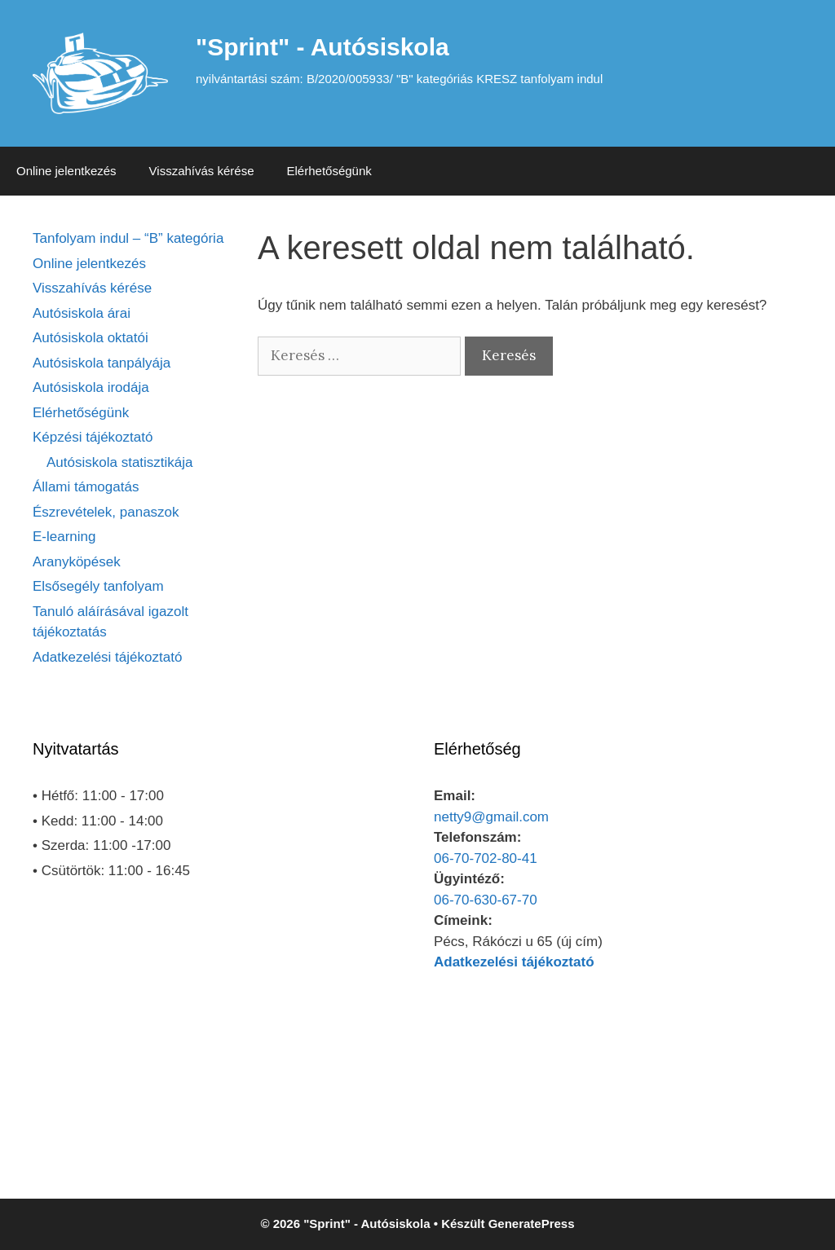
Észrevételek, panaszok (106, 512)
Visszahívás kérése (201, 171)
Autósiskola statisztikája (119, 462)
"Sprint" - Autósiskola (322, 46)
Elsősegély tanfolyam (98, 586)
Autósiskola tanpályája (101, 363)
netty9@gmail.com (491, 817)
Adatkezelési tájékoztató (107, 657)
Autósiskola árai (81, 313)
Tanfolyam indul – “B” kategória (128, 238)
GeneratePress (531, 1223)
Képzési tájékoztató (92, 437)
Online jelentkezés (66, 171)
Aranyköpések (77, 562)
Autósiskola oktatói (90, 338)
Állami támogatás (86, 487)
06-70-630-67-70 (485, 900)
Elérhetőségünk (329, 171)
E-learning (64, 536)
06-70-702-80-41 (485, 858)
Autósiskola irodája (91, 387)
